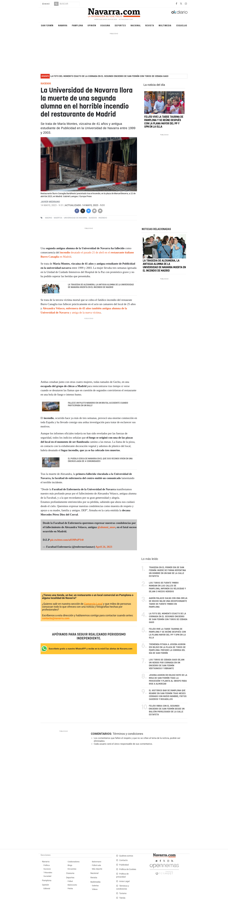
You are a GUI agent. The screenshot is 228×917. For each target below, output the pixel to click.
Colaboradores (74, 862)
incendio (102, 218)
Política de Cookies (127, 869)
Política (46, 865)
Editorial (46, 889)
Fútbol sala (96, 865)
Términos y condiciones (128, 734)
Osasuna (105, 25)
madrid (48, 218)
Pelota (70, 889)
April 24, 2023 (103, 546)
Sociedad (47, 876)
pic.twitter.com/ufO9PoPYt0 (66, 539)
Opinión (92, 25)
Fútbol (70, 881)
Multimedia (165, 25)
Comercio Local (93, 603)
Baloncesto (72, 885)
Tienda (122, 898)
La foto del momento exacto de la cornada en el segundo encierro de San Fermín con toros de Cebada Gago (109, 76)
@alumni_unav (106, 527)
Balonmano (96, 862)
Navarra (62, 25)
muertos (58, 218)
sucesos (93, 218)
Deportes (120, 25)
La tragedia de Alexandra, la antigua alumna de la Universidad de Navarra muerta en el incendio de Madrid (101, 286)
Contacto (123, 860)
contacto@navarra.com (56, 618)
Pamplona (77, 25)
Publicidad (124, 865)
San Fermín (47, 25)
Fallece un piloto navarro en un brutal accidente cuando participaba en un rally (98, 404)
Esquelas (181, 25)
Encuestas (72, 869)
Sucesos (47, 869)
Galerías (95, 886)
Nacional (136, 25)
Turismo (123, 893)
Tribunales (47, 873)
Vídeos (95, 889)
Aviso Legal (124, 881)
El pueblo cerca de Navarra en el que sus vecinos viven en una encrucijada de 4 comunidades (100, 460)
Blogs (70, 865)
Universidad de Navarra (75, 218)
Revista (149, 25)
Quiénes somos (126, 856)
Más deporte (97, 869)
